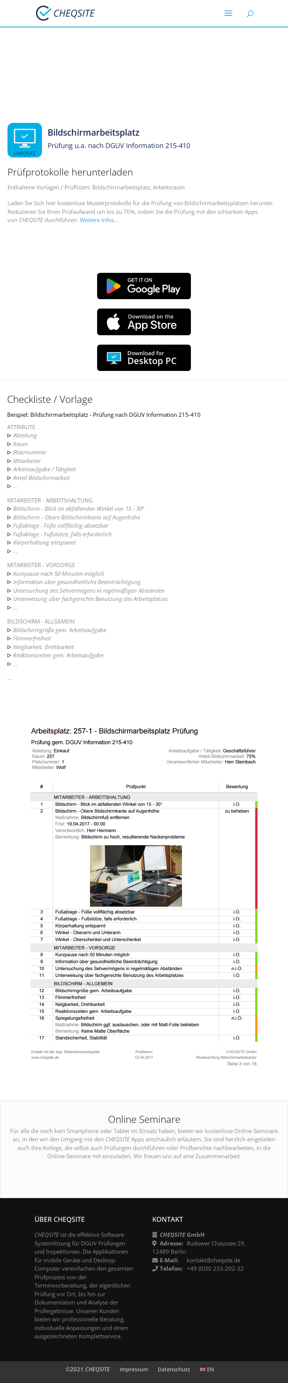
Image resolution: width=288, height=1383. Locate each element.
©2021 (88, 1369)
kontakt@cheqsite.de (213, 1260)
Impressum (134, 1369)
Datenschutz (174, 1369)
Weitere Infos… (99, 220)
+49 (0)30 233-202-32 (215, 1268)
